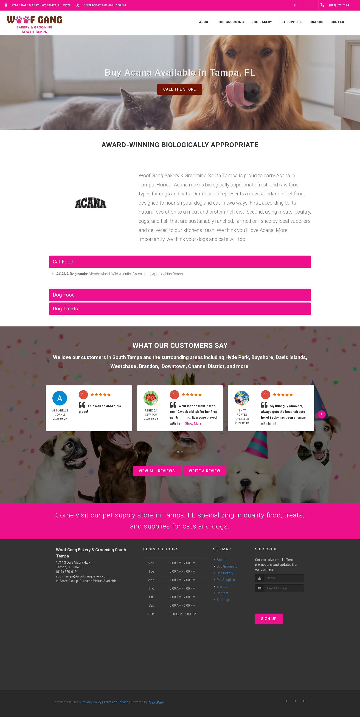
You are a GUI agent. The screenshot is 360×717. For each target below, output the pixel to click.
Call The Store (179, 89)
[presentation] (279, 600)
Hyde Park (237, 357)
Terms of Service (116, 702)
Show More (193, 423)
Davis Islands (291, 357)
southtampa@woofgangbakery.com (82, 576)
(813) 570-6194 (67, 572)
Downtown (174, 366)
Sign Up (269, 619)
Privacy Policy (91, 702)
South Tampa (127, 357)
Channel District (206, 366)
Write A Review (204, 471)
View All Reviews (157, 471)
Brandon (148, 366)
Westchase (123, 366)
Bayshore (262, 357)
